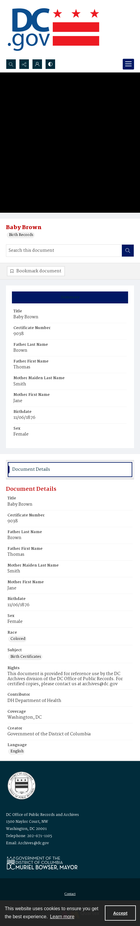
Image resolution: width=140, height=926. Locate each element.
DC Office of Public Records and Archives (42, 815)
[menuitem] (70, 893)
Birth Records (21, 235)
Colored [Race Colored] (17, 639)
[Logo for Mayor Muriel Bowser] (42, 863)
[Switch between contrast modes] (50, 64)
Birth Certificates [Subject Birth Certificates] (25, 657)
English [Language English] (17, 751)
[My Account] (37, 64)
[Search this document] (64, 251)
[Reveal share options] (24, 64)
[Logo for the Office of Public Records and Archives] (21, 785)
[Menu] (128, 64)
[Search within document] (128, 251)
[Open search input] (11, 64)
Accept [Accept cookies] (120, 913)
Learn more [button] (62, 916)
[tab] (70, 297)
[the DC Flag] (53, 29)
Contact (69, 894)
